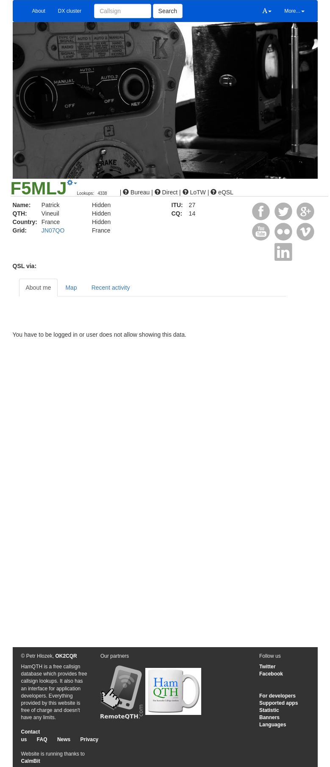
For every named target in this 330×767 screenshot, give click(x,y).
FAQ (42, 739)
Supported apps (278, 703)
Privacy (89, 739)
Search (167, 11)
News (63, 739)
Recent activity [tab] (111, 287)
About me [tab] (38, 287)
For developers (277, 696)
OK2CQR (66, 656)
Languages (272, 725)
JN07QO (53, 230)
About (38, 11)
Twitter (267, 667)
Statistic (269, 710)
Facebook (271, 674)
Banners (269, 717)
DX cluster (69, 11)
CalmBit (30, 761)
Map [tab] (71, 287)
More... (294, 11)
